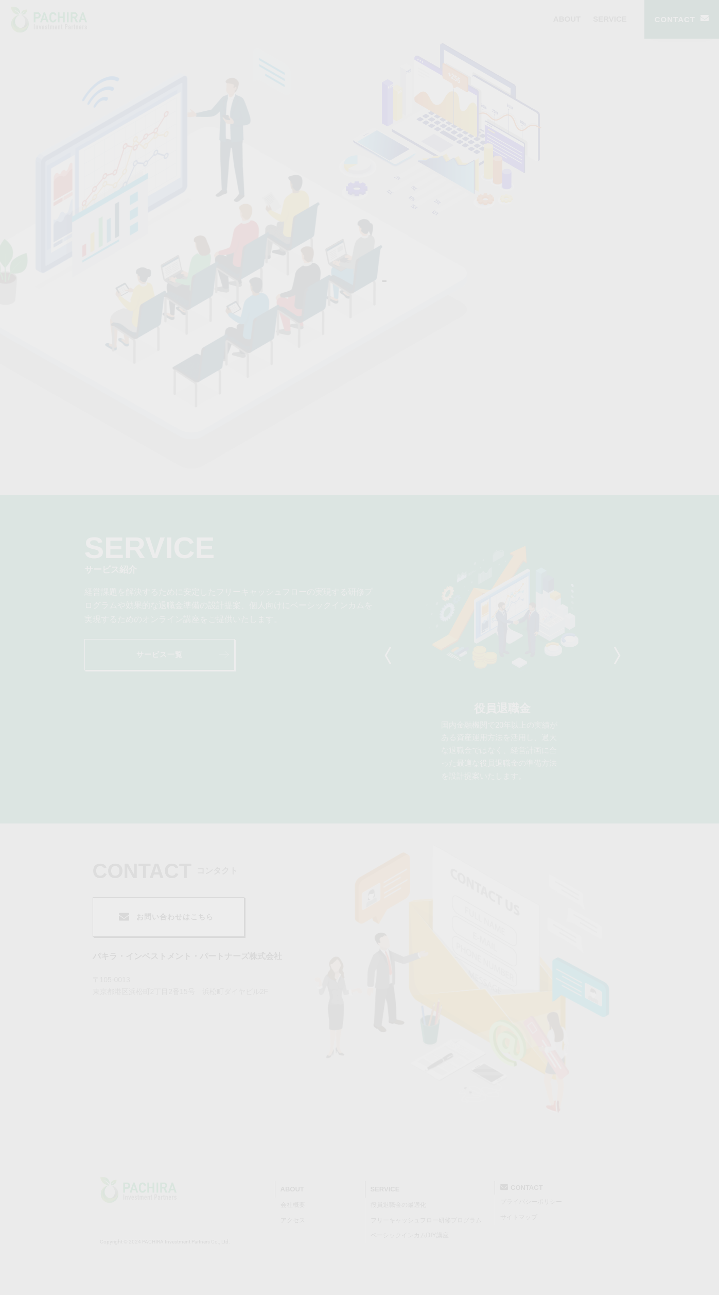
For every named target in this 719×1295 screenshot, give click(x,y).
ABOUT (567, 18)
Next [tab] (614, 655)
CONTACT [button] (682, 19)
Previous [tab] (390, 655)
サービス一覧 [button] (182, 654)
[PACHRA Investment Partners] (138, 1190)
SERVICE (610, 18)
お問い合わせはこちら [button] (166, 917)
